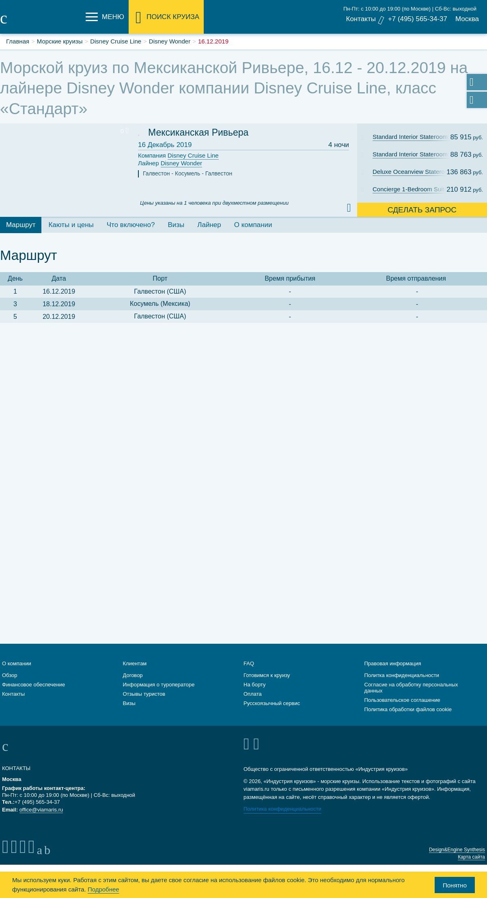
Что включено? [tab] (131, 225)
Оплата (253, 694)
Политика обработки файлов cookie (408, 709)
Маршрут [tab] (20, 225)
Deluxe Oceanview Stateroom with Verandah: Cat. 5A (415, 171)
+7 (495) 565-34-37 (417, 19)
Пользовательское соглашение (402, 700)
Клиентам (135, 663)
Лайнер (170, 163)
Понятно (455, 885)
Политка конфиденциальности (402, 675)
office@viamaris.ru (41, 810)
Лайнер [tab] (209, 225)
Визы (129, 703)
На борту (254, 685)
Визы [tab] (176, 225)
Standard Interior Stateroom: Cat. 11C (415, 136)
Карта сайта (471, 857)
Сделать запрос (422, 210)
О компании (16, 663)
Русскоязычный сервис (272, 703)
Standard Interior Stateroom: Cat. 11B (415, 154)
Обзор (9, 675)
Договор (133, 675)
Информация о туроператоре (159, 685)
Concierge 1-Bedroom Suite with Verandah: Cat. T (415, 189)
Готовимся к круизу (267, 675)
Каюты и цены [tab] (70, 225)
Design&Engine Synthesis (457, 850)
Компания (178, 156)
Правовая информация (392, 663)
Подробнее (103, 889)
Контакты (360, 19)
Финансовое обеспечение (33, 685)
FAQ (249, 663)
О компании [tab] (253, 225)
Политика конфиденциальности (282, 809)
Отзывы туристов (144, 694)
